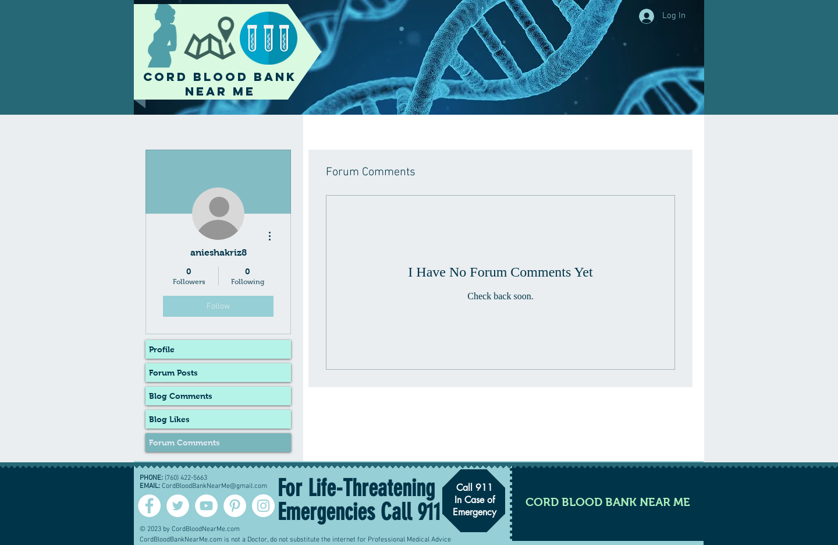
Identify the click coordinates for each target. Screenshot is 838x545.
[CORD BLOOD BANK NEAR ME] (608, 501)
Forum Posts (173, 372)
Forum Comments (184, 442)
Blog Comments (180, 396)
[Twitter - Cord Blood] (177, 505)
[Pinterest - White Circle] (234, 505)
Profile (162, 349)
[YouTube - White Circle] (206, 505)
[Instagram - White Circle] (263, 505)
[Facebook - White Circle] (149, 505)
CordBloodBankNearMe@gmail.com (214, 486)
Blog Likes (169, 419)
